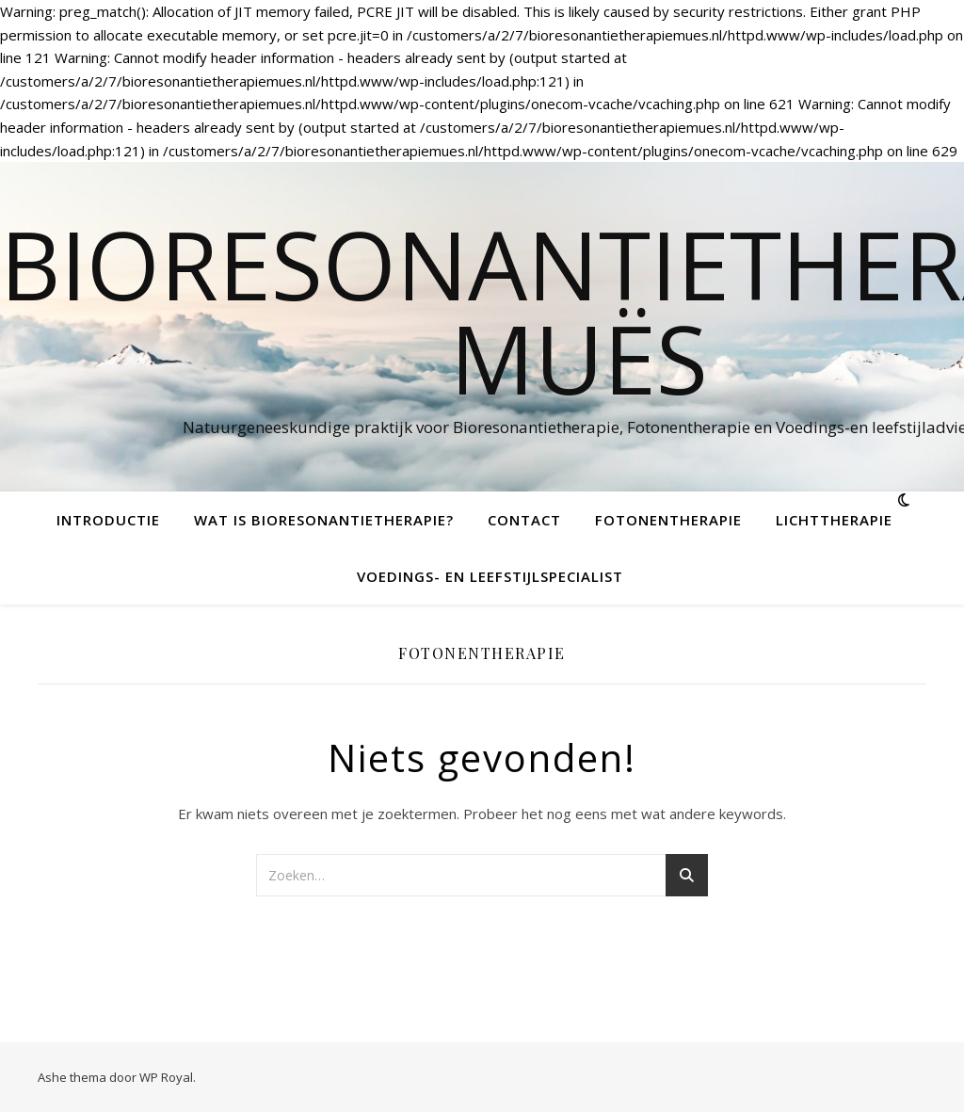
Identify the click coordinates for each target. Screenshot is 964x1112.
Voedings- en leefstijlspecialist (490, 576)
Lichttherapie (834, 519)
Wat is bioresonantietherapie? (324, 519)
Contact (524, 519)
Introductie (108, 519)
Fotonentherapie (668, 519)
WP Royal (166, 1077)
